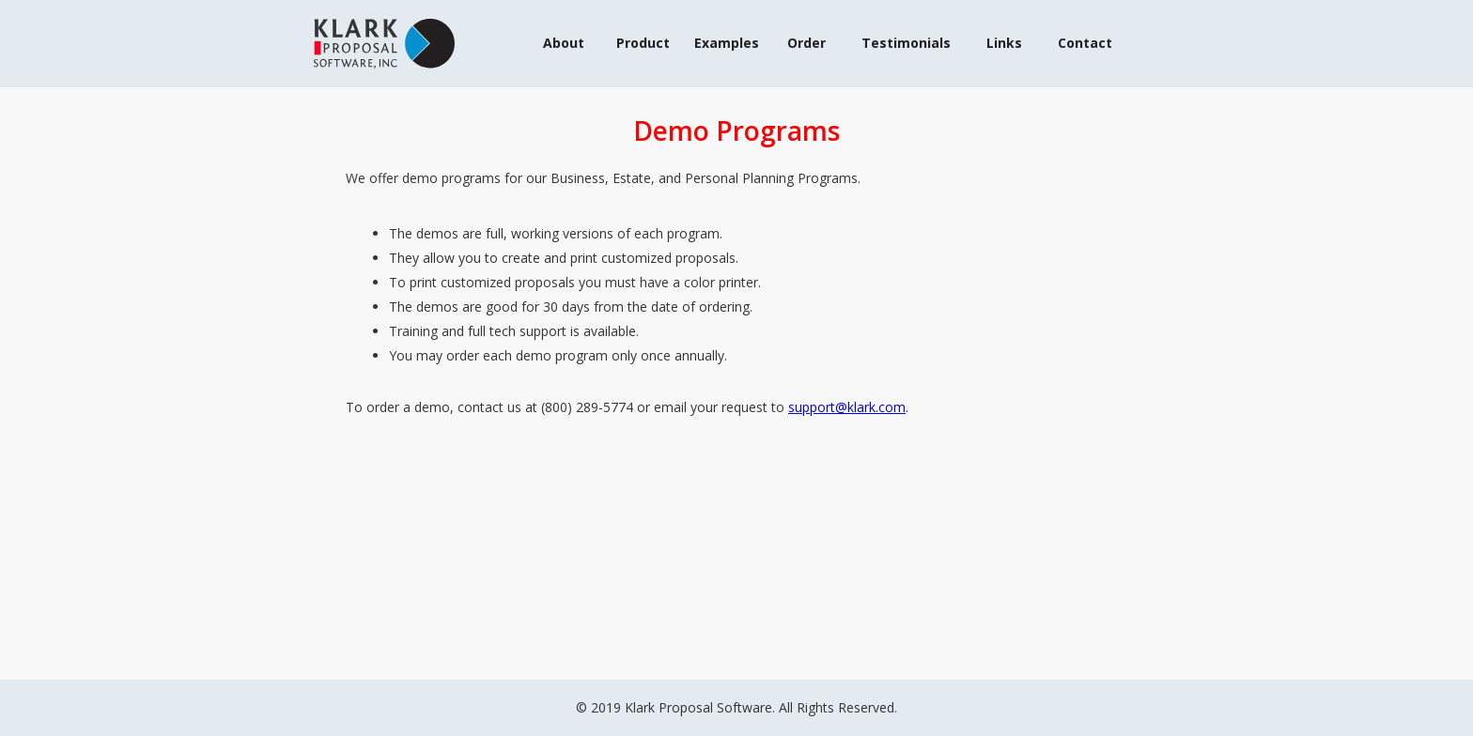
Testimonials (906, 43)
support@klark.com (847, 407)
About (563, 43)
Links (1004, 43)
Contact (1085, 43)
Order (806, 43)
